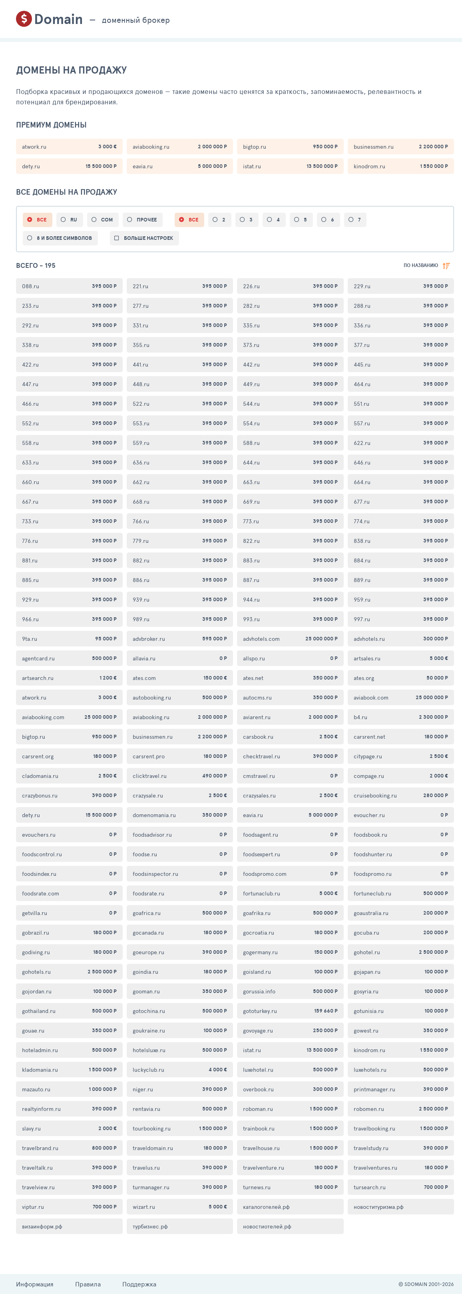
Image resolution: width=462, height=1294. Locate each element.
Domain (58, 19)
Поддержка (139, 1283)
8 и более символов (64, 238)
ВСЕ (41, 219)
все (193, 219)
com (107, 219)
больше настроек (148, 238)
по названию (421, 265)
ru (73, 219)
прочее (147, 219)
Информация (35, 1283)
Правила (88, 1283)
